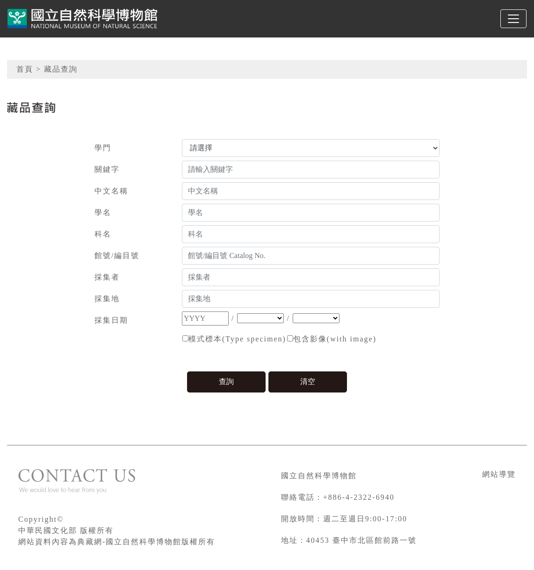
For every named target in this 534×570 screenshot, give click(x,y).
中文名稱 (111, 191)
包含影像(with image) (334, 339)
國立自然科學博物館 (319, 476)
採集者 (107, 277)
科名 (102, 234)
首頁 (24, 69)
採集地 (107, 299)
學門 (102, 148)
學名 (102, 212)
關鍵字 (107, 169)
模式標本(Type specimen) (237, 339)
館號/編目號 (116, 255)
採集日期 (111, 320)
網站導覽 (499, 474)
